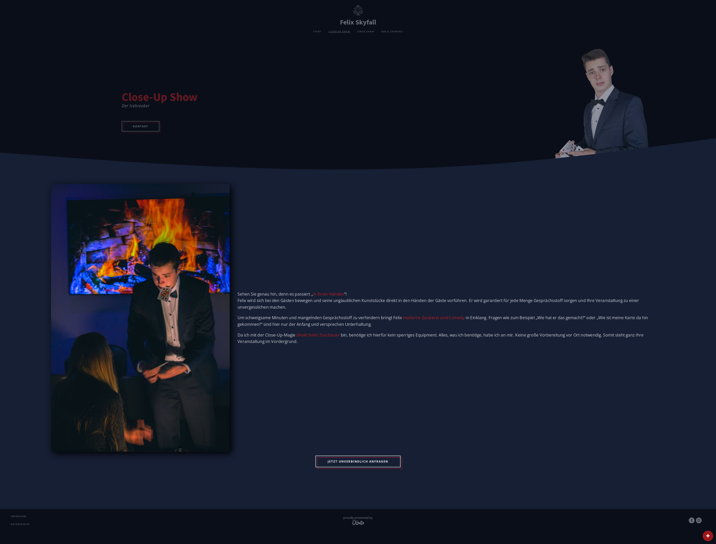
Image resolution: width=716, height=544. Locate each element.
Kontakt (140, 126)
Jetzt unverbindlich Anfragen (358, 452)
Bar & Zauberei (392, 31)
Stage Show (365, 31)
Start (317, 31)
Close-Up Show (339, 31)
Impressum (18, 516)
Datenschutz (20, 524)
